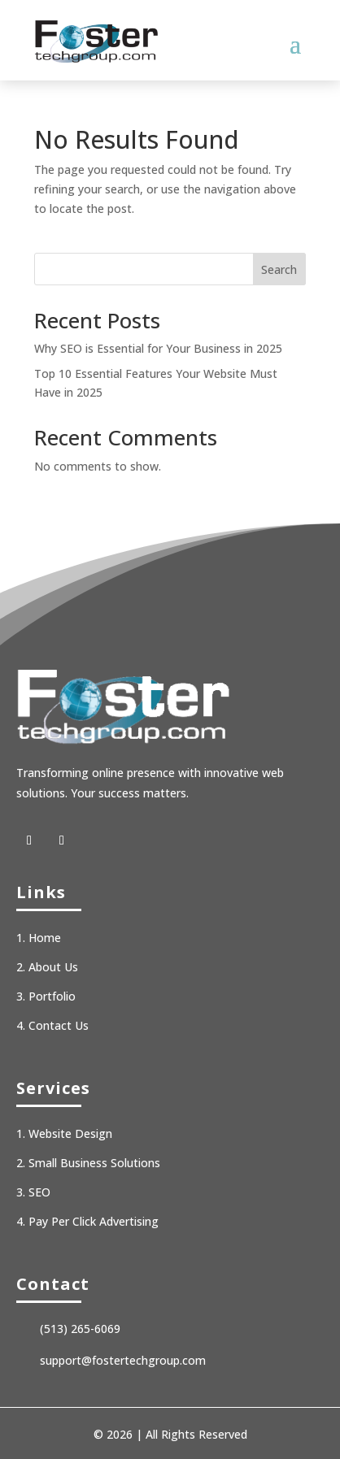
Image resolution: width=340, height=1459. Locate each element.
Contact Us (58, 1025)
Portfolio (52, 996)
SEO (39, 1192)
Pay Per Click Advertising (93, 1221)
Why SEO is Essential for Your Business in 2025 (158, 348)
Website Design (70, 1133)
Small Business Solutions (94, 1162)
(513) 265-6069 (80, 1328)
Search (279, 269)
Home (44, 937)
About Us (53, 967)
